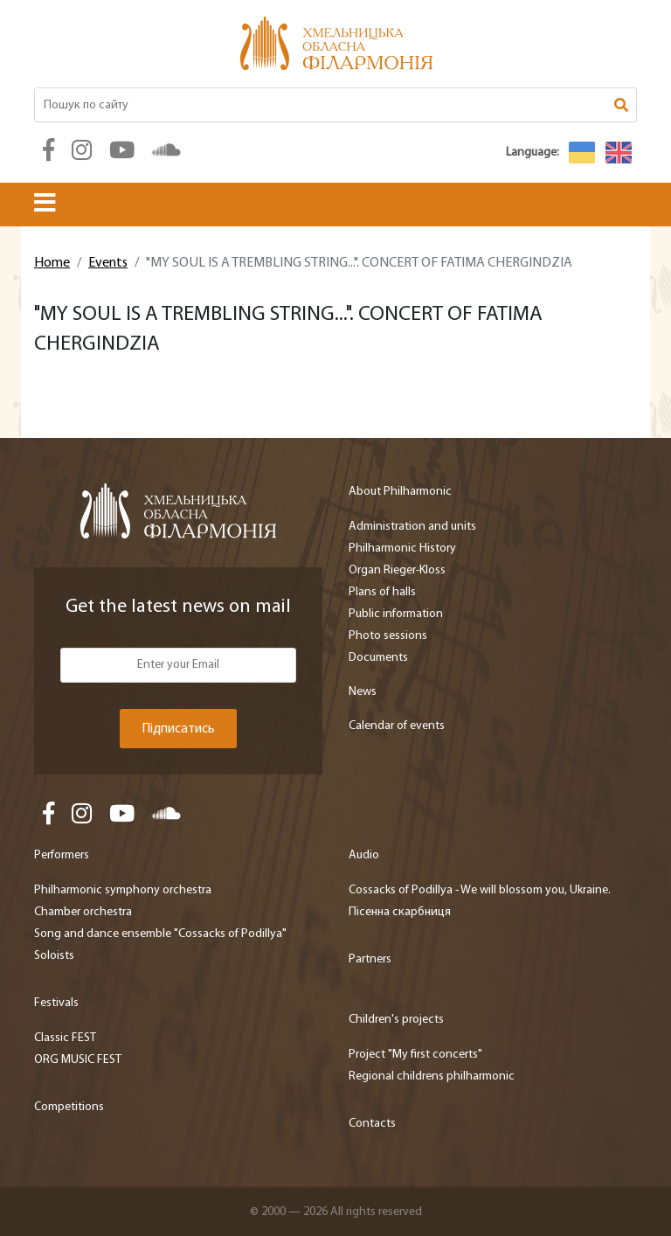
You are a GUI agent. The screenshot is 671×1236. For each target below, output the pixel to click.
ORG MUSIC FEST (77, 1059)
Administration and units (412, 526)
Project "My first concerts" (415, 1054)
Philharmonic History (402, 548)
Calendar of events (397, 726)
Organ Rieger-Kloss (397, 570)
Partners (370, 959)
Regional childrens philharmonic (432, 1076)
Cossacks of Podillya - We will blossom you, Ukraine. (480, 890)
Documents (378, 657)
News (363, 691)
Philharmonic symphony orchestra (122, 890)
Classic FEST (65, 1038)
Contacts (372, 1123)
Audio (364, 855)
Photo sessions (388, 635)
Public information (396, 614)
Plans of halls (382, 592)
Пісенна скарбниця (400, 912)
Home (52, 263)
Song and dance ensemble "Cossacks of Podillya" (160, 934)
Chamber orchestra (83, 912)
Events (108, 263)
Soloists (54, 955)
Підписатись (178, 729)
